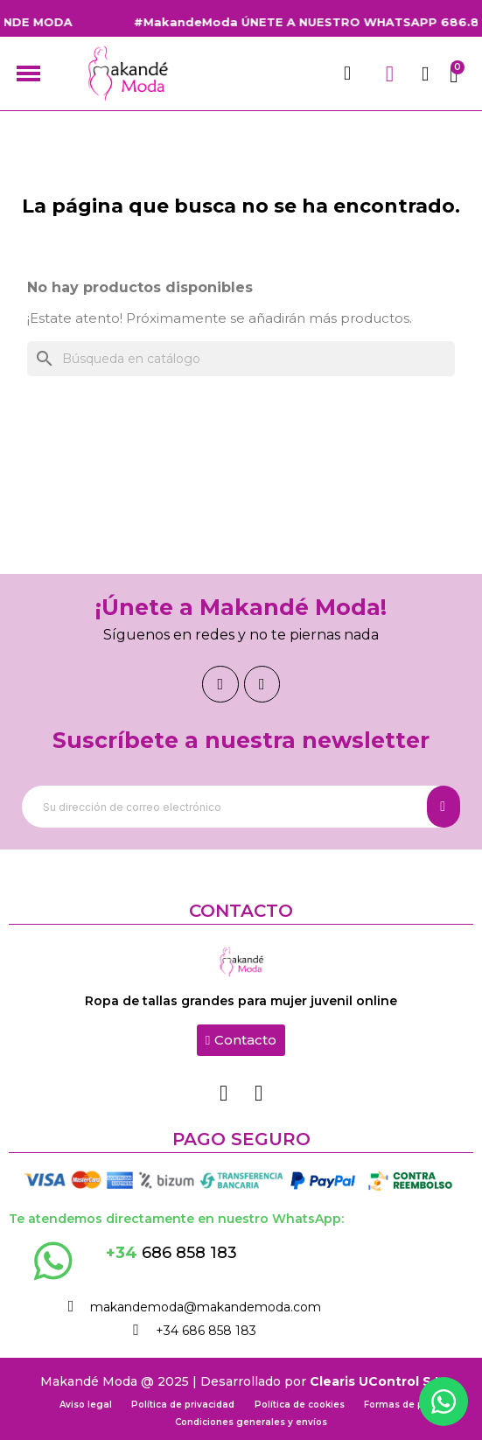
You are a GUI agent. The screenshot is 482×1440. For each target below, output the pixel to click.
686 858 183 (171, 1252)
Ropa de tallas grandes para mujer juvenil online (241, 1001)
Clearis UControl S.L (376, 1381)
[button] (241, 1040)
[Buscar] (241, 358)
